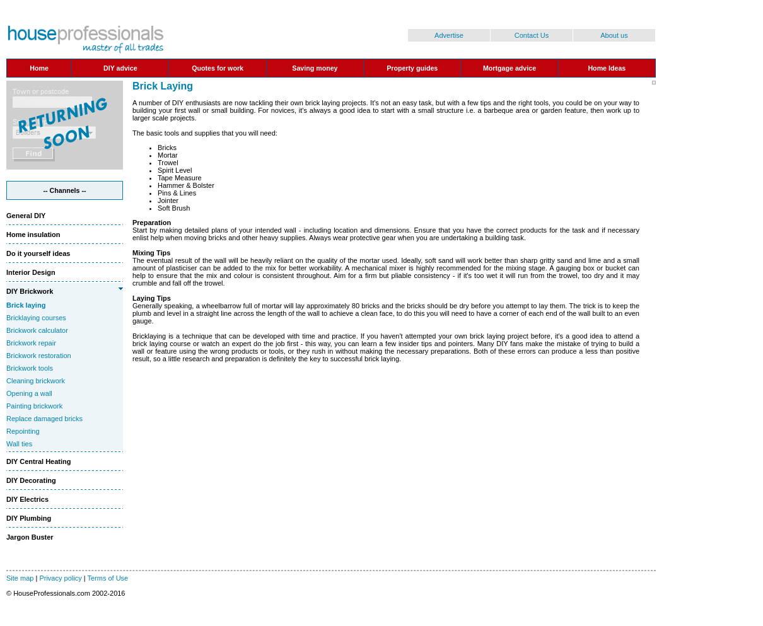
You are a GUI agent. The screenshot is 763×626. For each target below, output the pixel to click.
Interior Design (30, 272)
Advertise (448, 35)
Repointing (23, 431)
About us (613, 35)
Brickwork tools (29, 368)
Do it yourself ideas (38, 253)
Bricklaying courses (36, 318)
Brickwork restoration (38, 355)
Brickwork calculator (37, 330)
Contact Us (532, 35)
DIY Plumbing (28, 518)
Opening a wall (29, 393)
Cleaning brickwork (35, 381)
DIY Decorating (31, 480)
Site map (19, 578)
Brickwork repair (31, 343)
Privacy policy (60, 578)
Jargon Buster (30, 537)
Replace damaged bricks (44, 418)
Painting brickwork (34, 406)
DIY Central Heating (38, 461)
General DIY (25, 215)
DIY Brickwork (29, 291)
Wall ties (19, 444)
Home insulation (33, 234)
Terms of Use (107, 578)
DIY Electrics (27, 499)
